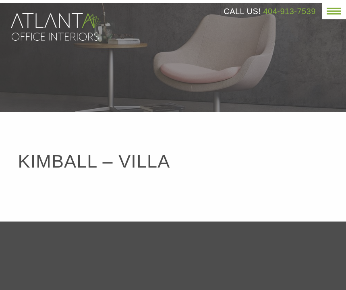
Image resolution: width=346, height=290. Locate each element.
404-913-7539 (289, 11)
